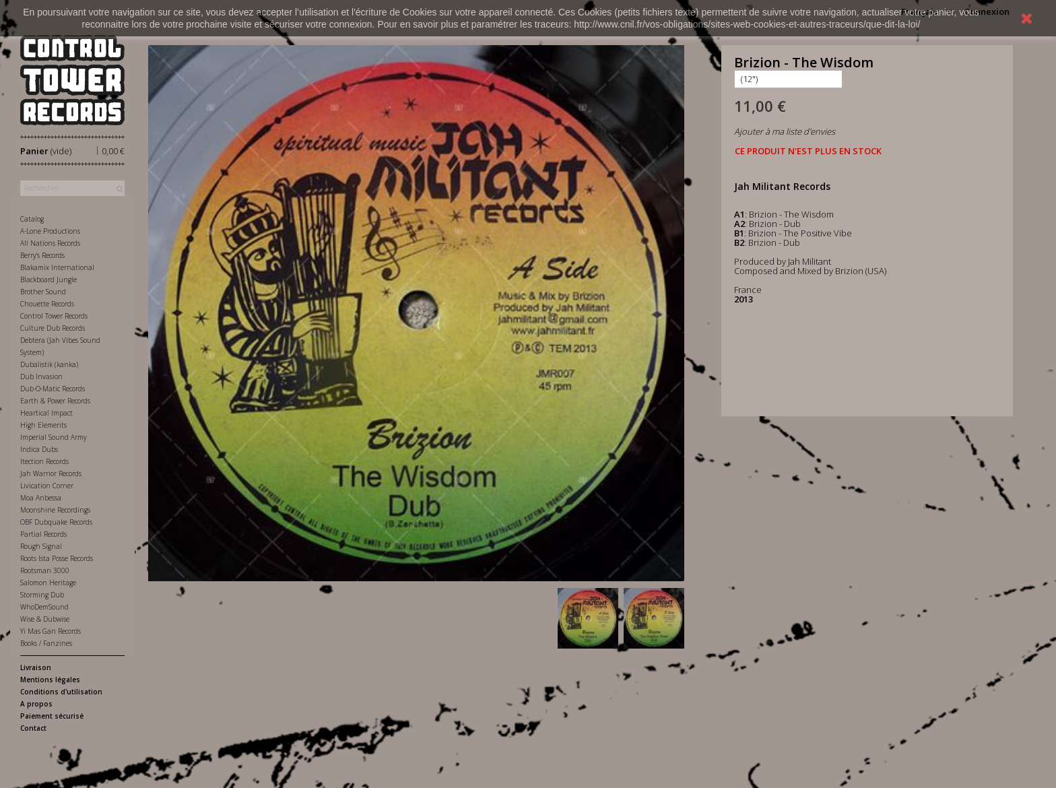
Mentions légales (50, 679)
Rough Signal (41, 546)
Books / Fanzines (46, 643)
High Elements (43, 425)
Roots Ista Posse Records (56, 558)
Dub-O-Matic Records (52, 388)
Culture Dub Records (52, 328)
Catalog (32, 219)
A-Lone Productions (50, 231)
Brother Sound (43, 291)
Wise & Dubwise (44, 619)
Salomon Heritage (48, 582)
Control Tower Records (54, 316)
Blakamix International (57, 267)
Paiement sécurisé (52, 716)
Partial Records (43, 534)
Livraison (35, 667)
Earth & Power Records (55, 400)
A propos (36, 704)
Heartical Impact (46, 413)
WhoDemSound (44, 607)
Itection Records (44, 461)
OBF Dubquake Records (56, 522)
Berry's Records (42, 255)
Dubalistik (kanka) (49, 364)
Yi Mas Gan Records (50, 631)
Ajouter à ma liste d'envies (784, 131)
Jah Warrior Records (50, 473)
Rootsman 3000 (44, 570)
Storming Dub (42, 594)
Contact (33, 728)
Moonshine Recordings (55, 510)
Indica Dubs (39, 449)
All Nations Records (50, 243)
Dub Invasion (41, 376)
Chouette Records (47, 303)
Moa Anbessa (40, 497)
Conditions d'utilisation (61, 691)
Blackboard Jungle (48, 279)
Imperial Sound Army (53, 437)
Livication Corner (46, 485)
